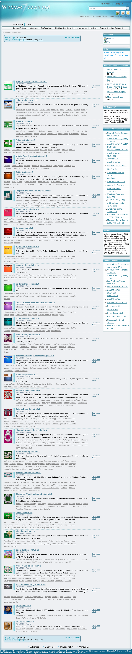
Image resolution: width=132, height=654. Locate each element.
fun (47, 347)
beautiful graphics (31, 442)
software (53, 115)
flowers (76, 203)
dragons (26, 200)
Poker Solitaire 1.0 (24, 513)
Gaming (77, 615)
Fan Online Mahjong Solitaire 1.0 (30, 584)
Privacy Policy (66, 647)
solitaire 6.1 (123, 253)
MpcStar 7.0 (112, 169)
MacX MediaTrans (115, 97)
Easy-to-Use (8, 371)
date (41, 40)
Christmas (61, 506)
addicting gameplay (47, 442)
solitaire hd (20, 559)
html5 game (37, 562)
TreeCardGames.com (24, 134)
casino (84, 131)
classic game (9, 187)
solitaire (31, 94)
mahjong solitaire (58, 206)
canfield (27, 136)
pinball (43, 96)
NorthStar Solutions (65, 115)
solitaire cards (120, 238)
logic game (33, 631)
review (73, 240)
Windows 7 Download (12, 32)
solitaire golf (111, 252)
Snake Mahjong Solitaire (44, 466)
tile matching (21, 469)
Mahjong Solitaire (68, 344)
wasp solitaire (17, 166)
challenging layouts (31, 426)
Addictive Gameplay (38, 91)
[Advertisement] (25, 60)
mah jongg (43, 200)
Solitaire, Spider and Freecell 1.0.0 (31, 82)
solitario (77, 110)
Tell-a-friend (105, 4)
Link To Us (124, 4)
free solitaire (17, 150)
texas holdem (50, 525)
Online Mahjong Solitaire (20, 419)
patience (77, 94)
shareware (20, 115)
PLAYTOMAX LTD (71, 559)
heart (71, 94)
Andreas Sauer (21, 631)
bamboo (69, 206)
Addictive (35, 166)
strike (51, 562)
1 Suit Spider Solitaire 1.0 (27, 265)
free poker (63, 522)
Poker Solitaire (33, 527)
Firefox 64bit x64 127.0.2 (117, 150)
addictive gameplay (60, 424)
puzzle (18, 94)
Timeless (15, 541)
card (56, 91)
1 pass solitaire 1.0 (24, 228)
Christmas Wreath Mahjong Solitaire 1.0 (34, 494)
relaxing (65, 150)
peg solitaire (72, 629)
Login (109, 41)
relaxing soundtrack (39, 419)
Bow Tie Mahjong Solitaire (53, 349)
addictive (83, 112)
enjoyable (58, 152)
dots (48, 206)
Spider (68, 91)
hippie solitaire (9, 219)
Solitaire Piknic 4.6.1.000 (27, 100)
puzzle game (45, 110)
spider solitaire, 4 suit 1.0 (27, 284)
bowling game (32, 559)
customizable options (59, 182)
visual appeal (28, 296)
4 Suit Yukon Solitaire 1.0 (27, 209)
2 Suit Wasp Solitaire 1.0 (27, 374)
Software (18, 24)
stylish (41, 347)
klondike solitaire (44, 224)
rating (36, 40)
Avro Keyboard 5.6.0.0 (116, 316)
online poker (54, 527)
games (38, 152)
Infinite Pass (53, 365)
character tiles (54, 200)
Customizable (9, 365)
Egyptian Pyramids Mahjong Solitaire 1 (33, 191)
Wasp (57, 384)
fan (17, 602)
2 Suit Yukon (70, 259)
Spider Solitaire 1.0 (24, 172)
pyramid (28, 96)
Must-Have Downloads (63, 28)
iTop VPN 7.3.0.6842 (116, 200)
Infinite (26, 168)
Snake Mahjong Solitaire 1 (28, 451)
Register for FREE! (117, 122)
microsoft (36, 96)
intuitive (44, 296)
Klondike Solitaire (30, 240)
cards (77, 112)
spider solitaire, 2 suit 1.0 (27, 318)
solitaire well (108, 240)
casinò (36, 134)
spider (24, 94)
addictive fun (22, 219)
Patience (25, 618)
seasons (29, 206)
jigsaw (62, 91)
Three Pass (67, 312)
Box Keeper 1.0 (113, 306)
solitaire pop (112, 244)
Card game (20, 275)
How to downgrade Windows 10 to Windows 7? (116, 55)
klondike (76, 91)
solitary (84, 115)
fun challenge (64, 440)
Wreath (72, 504)
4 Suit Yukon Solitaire (53, 219)
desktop (57, 150)
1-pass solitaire (44, 240)
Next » (23, 38)
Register (110, 38)
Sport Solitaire (43, 168)
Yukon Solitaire (37, 256)
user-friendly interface (42, 461)
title (21, 40)
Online (65, 504)
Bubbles (69, 405)
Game (45, 629)
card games (63, 134)
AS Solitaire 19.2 (23, 606)
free (17, 96)
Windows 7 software (12, 238)
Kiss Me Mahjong (49, 485)
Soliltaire (38, 629)
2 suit (48, 331)
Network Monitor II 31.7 (117, 166)
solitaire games (68, 112)
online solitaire (61, 222)
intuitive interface (35, 219)
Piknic (28, 110)
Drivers (30, 24)
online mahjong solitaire (34, 597)
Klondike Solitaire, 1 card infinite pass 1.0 (35, 356)
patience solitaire (55, 238)
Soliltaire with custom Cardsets (59, 615)
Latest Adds (34, 28)
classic (43, 134)
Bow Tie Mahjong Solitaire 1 (28, 334)
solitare (28, 115)
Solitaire (19, 91)
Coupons (103, 28)
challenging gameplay (28, 224)
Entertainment (39, 615)
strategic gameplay (34, 469)
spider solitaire (47, 152)
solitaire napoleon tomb (112, 234)
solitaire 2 (117, 240)
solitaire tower (112, 246)
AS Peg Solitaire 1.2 (25, 622)
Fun (73, 166)
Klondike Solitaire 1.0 (25, 531)
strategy (84, 110)
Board (51, 629)
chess (22, 96)
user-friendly (45, 112)
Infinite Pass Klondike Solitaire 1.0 (31, 156)
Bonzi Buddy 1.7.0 (115, 313)
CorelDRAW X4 (113, 162)
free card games (28, 152)
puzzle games (21, 203)
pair (40, 559)
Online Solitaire (54, 94)
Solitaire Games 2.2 (24, 121)
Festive (79, 504)
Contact (115, 4)
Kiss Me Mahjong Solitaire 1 (28, 473)
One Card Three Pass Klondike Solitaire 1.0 (35, 302)
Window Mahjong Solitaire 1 (28, 566)
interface (84, 559)
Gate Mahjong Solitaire (51, 421)
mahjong (84, 91)
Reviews (93, 28)
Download (96, 86)
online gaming (48, 259)
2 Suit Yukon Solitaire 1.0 (27, 246)
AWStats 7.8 (112, 159)
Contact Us (84, 647)
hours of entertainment (66, 419)
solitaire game (57, 559)
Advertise (34, 647)
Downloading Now (80, 28)
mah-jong (40, 203)
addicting (19, 136)
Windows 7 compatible (65, 466)
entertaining (20, 110)
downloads (28, 40)
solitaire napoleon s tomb (114, 247)
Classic (55, 278)
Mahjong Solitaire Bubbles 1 (29, 390)
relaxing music (29, 222)
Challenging (8, 168)
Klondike (20, 312)
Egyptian (68, 203)
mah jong (83, 200)
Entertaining (20, 206)
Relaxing (19, 405)
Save (94, 88)
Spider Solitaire (69, 184)
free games (48, 222)
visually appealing (11, 581)
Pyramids (31, 203)
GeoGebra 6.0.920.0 (116, 182)
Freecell (50, 91)
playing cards (21, 118)
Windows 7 (18, 168)
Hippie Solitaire (69, 219)
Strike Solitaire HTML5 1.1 (27, 550)
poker (62, 110)
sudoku (84, 94)
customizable (74, 134)
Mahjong (60, 203)
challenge (55, 110)
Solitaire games (45, 131)
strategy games (40, 206)
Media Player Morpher (116, 92)
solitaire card (109, 238)
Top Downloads (46, 28)
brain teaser (22, 490)
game (26, 91)
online (73, 599)
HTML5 (45, 562)
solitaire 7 (124, 240)
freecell (64, 94)
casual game (26, 562)
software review (24, 256)
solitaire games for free (116, 236)
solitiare (36, 112)
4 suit (37, 296)
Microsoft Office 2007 (116, 185)
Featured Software (19, 28)
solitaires (69, 110)
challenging (8, 293)
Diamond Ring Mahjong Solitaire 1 (31, 430)
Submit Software (115, 28)
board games (50, 203)
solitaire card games (24, 112)
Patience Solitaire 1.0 (25, 140)
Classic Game (56, 368)
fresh (23, 238)
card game (15, 259)
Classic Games (41, 94)
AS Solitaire (41, 618)
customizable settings (12, 222)
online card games (31, 150)
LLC (58, 112)
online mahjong (26, 424)
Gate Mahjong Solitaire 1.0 (28, 409)
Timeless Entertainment (56, 96)
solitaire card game (110, 242)
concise (17, 243)
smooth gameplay (28, 184)
